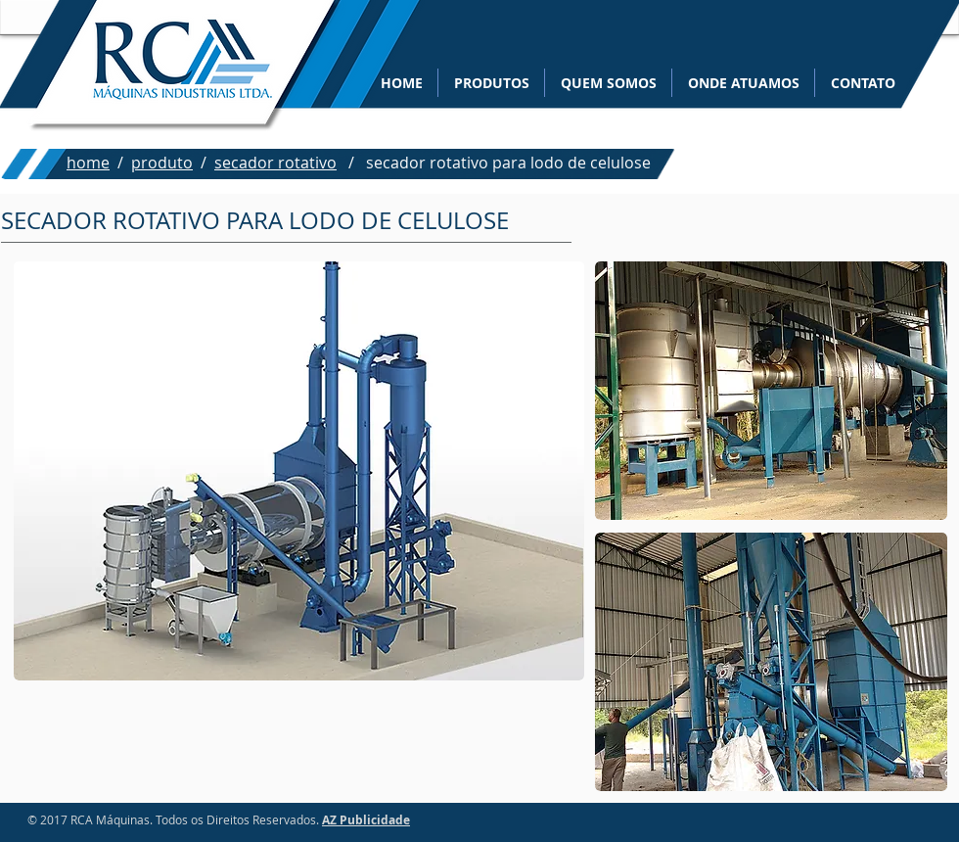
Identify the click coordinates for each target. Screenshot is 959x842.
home (88, 162)
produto (162, 162)
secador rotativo (275, 162)
